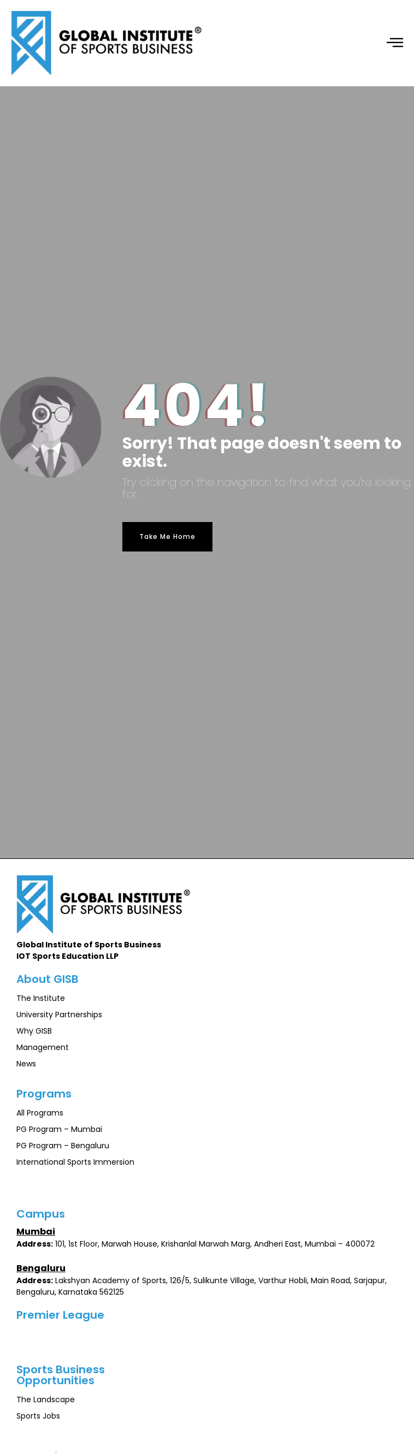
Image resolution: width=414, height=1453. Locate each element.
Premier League (60, 1314)
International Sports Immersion (75, 1162)
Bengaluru (41, 1268)
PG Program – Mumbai (59, 1129)
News (26, 1063)
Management (42, 1047)
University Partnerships (59, 1014)
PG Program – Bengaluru (62, 1145)
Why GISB (34, 1030)
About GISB (47, 979)
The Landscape (45, 1399)
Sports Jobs (38, 1415)
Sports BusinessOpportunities (60, 1375)
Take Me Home (167, 536)
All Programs (39, 1112)
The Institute (40, 998)
